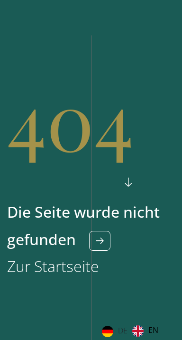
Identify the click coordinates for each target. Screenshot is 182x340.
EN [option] (153, 330)
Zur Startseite (53, 266)
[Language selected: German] (132, 331)
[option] (145, 331)
